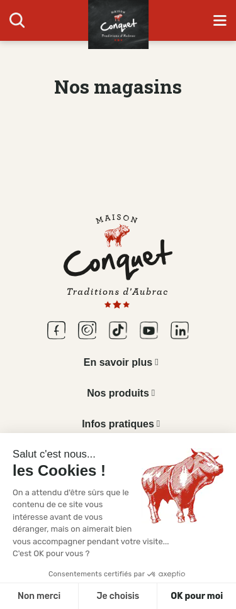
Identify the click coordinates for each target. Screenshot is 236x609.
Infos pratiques (118, 424)
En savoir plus (118, 362)
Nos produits (118, 393)
